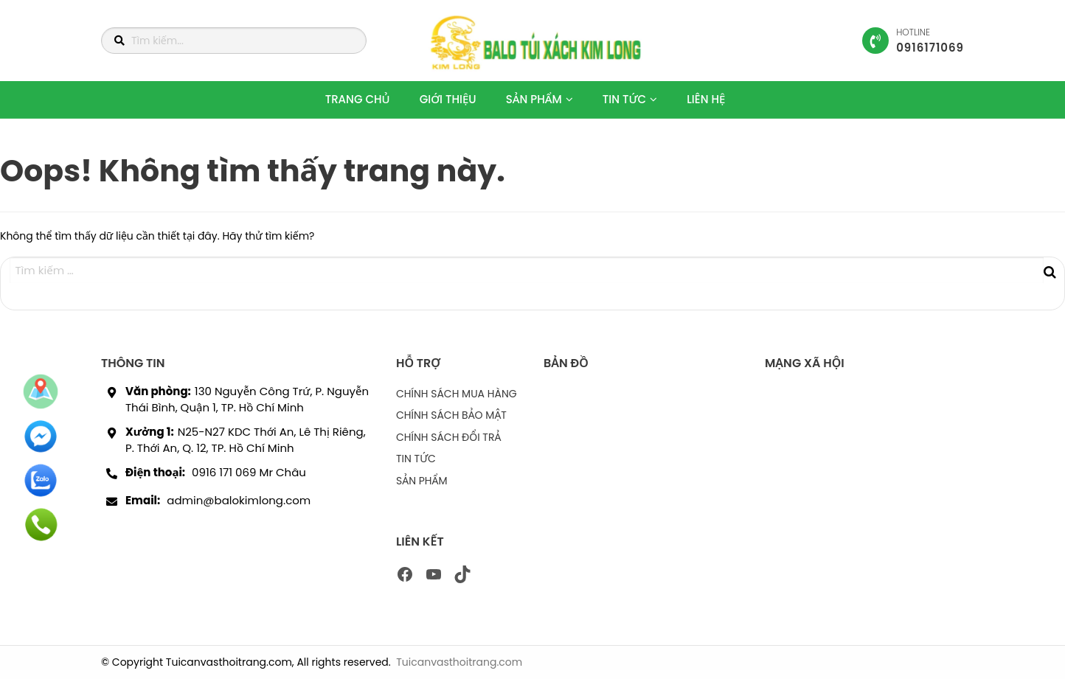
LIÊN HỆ (706, 99)
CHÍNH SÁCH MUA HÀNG (456, 393)
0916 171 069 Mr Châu (249, 472)
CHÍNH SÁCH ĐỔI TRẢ (448, 437)
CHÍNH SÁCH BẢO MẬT (451, 415)
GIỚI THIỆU (448, 99)
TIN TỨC (624, 99)
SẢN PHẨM (534, 99)
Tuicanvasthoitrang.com (459, 662)
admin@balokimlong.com (239, 500)
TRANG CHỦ (357, 99)
